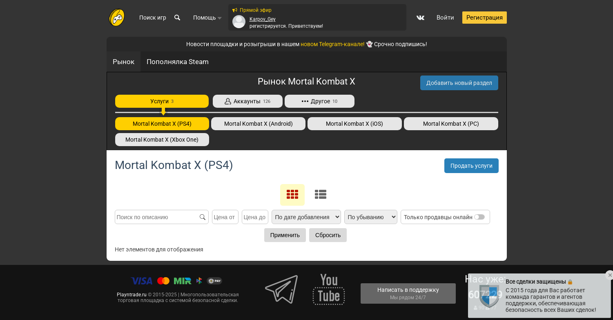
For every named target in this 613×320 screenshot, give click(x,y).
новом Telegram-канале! (333, 44)
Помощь (207, 17)
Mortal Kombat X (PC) (451, 123)
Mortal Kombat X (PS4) (162, 123)
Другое (319, 101)
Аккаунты (247, 101)
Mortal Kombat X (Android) (258, 123)
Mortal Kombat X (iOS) (354, 123)
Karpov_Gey (263, 19)
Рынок (123, 62)
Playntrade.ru (132, 295)
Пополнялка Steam (178, 62)
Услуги (162, 101)
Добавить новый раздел (459, 83)
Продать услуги (471, 165)
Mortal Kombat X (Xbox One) (161, 139)
